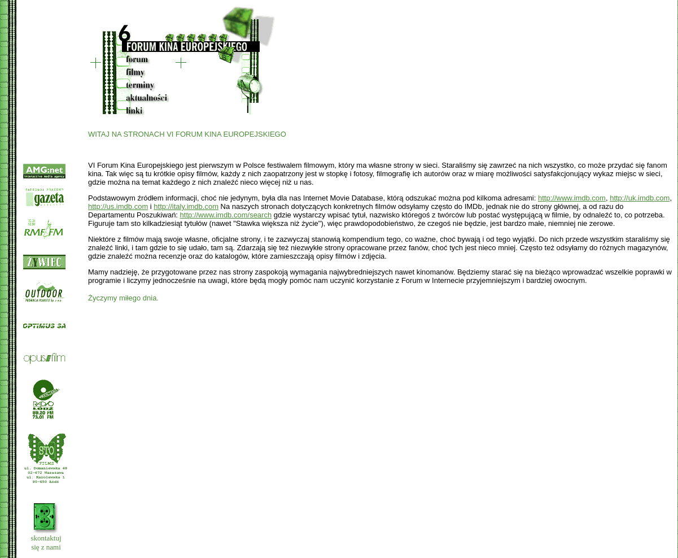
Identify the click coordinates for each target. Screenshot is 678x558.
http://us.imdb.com (118, 206)
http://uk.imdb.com (640, 198)
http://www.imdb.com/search (226, 215)
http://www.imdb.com (572, 198)
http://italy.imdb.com (186, 206)
